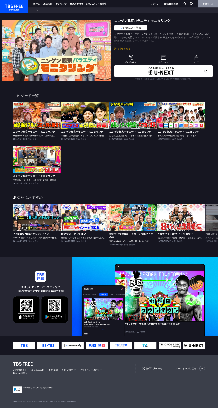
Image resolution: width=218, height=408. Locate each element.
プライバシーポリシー (91, 369)
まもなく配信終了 (49, 10)
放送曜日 (47, 3)
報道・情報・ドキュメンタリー (107, 10)
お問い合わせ (69, 369)
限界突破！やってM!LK (73, 233)
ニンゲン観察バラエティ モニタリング (34, 131)
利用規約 (53, 369)
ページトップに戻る (190, 368)
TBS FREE (8, 6)
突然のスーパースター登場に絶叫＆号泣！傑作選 (34, 180)
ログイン (154, 3)
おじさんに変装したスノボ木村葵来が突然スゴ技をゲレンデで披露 (138, 136)
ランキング (61, 3)
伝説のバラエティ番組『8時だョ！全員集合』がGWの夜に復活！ (185, 238)
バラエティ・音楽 (81, 10)
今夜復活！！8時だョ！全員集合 (175, 233)
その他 (128, 10)
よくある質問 (38, 369)
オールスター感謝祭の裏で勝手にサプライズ (176, 136)
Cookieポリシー (21, 373)
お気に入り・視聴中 (96, 3)
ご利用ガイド (20, 369)
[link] (37, 115)
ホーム (36, 3)
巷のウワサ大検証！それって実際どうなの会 (131, 235)
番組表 (207, 3)
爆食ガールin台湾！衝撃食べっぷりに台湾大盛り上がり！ (38, 136)
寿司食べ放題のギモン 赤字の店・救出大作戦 (129, 241)
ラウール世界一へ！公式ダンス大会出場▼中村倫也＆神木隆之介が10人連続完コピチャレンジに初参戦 (58, 238)
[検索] (185, 4)
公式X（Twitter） (153, 368)
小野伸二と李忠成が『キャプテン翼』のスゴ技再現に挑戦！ (87, 136)
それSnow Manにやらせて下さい (31, 233)
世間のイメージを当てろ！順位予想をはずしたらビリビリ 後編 (88, 238)
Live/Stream (76, 3)
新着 (35, 10)
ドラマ (65, 10)
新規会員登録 (171, 3)
